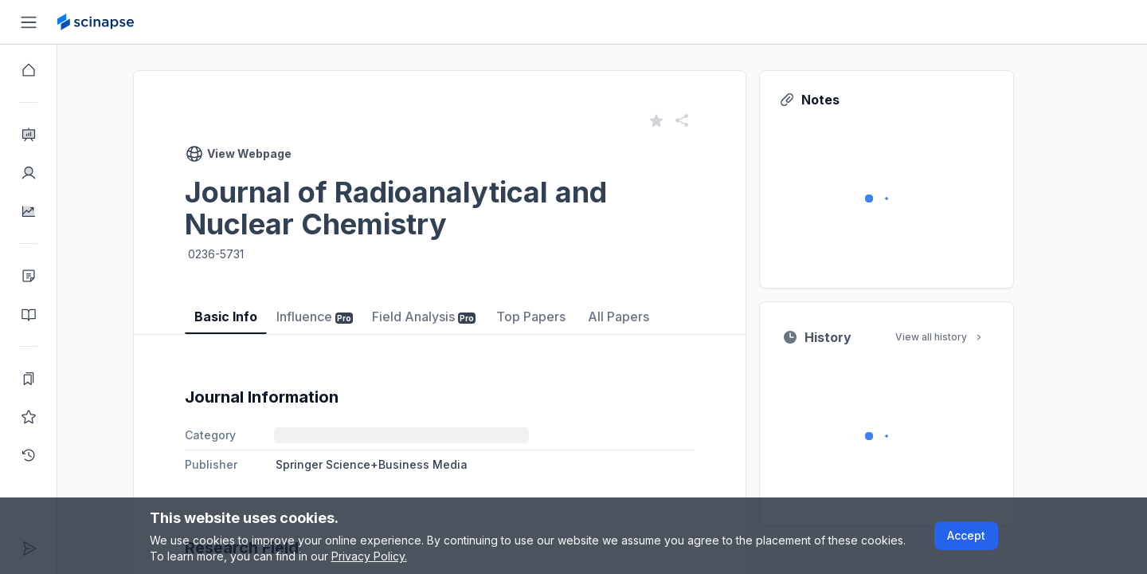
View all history (968, 337)
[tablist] (468, 305)
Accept (966, 535)
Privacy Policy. (369, 556)
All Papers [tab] (647, 316)
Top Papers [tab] (559, 316)
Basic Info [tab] (254, 316)
